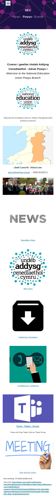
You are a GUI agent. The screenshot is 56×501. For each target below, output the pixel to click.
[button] (3, 3)
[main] (28, 14)
